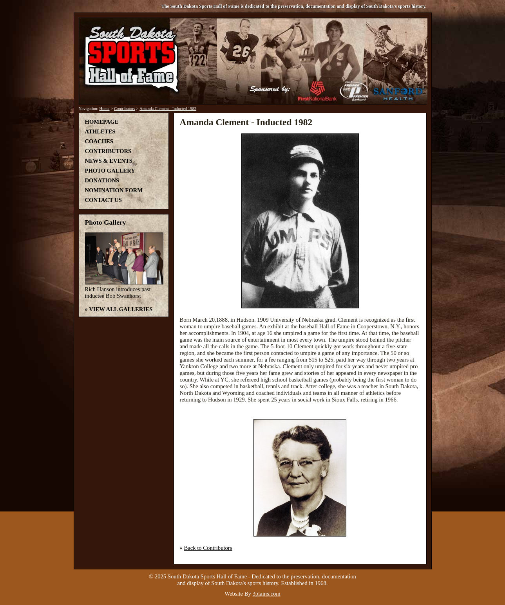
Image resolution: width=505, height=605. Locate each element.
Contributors (124, 108)
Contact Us (103, 200)
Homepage (102, 122)
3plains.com (267, 594)
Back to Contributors (208, 548)
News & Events (108, 161)
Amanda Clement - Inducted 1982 (167, 108)
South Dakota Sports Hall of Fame (207, 576)
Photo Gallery (110, 170)
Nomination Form (114, 190)
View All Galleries (120, 309)
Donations (102, 180)
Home (104, 108)
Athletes (100, 131)
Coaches (99, 141)
